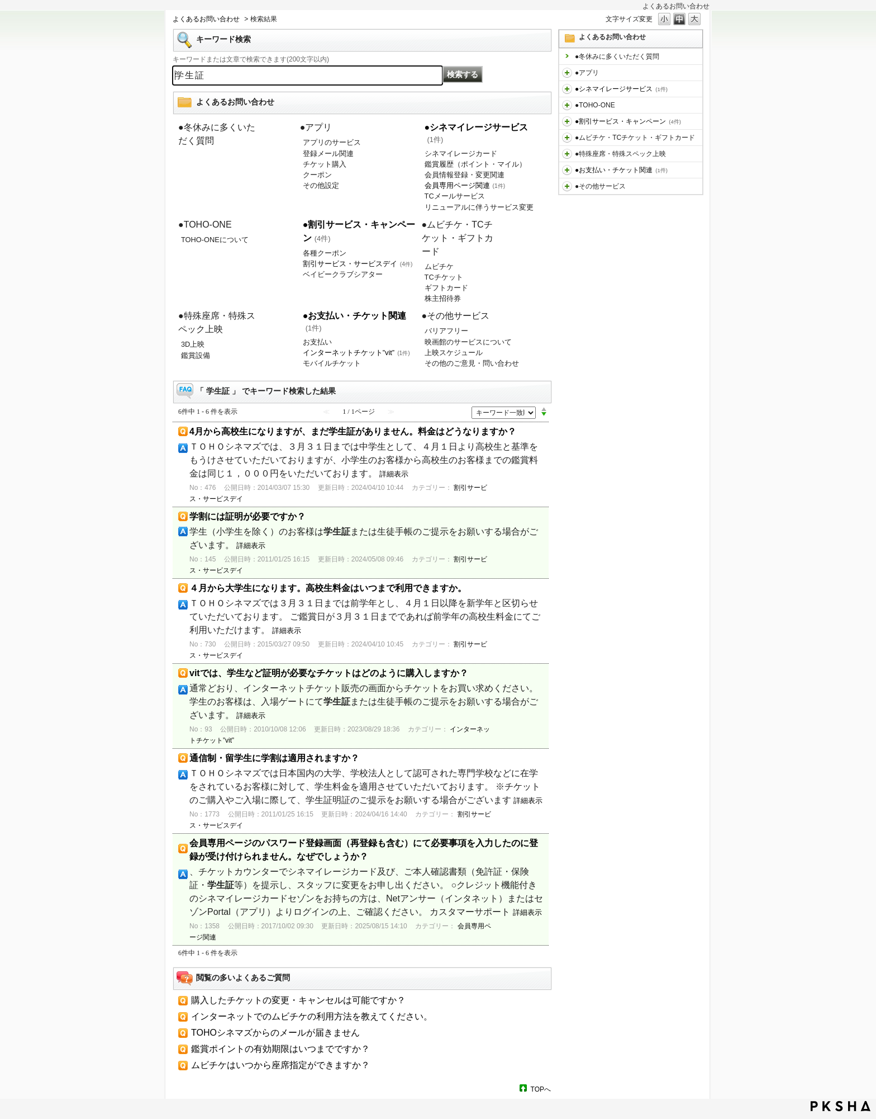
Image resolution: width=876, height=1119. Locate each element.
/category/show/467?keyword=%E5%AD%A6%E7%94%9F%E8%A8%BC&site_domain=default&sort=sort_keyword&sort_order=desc (567, 170)
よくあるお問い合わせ (206, 19)
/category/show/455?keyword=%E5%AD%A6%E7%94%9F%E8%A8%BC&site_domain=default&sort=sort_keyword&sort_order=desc (567, 105)
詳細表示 (393, 474)
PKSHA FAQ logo (840, 1106)
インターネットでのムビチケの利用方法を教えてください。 (311, 1016)
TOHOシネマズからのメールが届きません (275, 1032)
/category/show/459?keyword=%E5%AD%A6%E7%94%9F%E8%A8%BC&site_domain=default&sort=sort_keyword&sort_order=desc (567, 138)
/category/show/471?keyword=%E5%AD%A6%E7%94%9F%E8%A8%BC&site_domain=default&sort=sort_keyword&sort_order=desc (567, 186)
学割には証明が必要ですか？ (247, 516)
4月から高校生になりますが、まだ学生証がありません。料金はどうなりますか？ (352, 431)
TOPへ (541, 1089)
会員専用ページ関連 (465, 185)
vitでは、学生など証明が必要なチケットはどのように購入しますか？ (328, 673)
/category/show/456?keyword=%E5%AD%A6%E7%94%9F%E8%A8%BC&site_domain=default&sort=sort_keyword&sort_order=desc (567, 121)
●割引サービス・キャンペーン (628, 121)
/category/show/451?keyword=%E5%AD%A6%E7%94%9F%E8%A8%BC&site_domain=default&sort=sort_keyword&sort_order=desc (567, 89)
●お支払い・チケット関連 (621, 170)
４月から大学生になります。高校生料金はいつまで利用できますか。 (327, 588)
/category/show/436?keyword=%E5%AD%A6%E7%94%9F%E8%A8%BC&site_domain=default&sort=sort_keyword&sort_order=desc (567, 73)
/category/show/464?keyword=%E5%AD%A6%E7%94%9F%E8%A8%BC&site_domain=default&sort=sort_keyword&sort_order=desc (567, 154)
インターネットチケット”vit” (356, 352)
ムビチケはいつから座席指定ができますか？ (280, 1065)
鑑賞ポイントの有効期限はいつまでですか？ (280, 1049)
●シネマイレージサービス (621, 89)
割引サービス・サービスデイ (358, 263)
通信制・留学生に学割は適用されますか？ (274, 758)
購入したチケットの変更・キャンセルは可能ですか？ (298, 1000)
